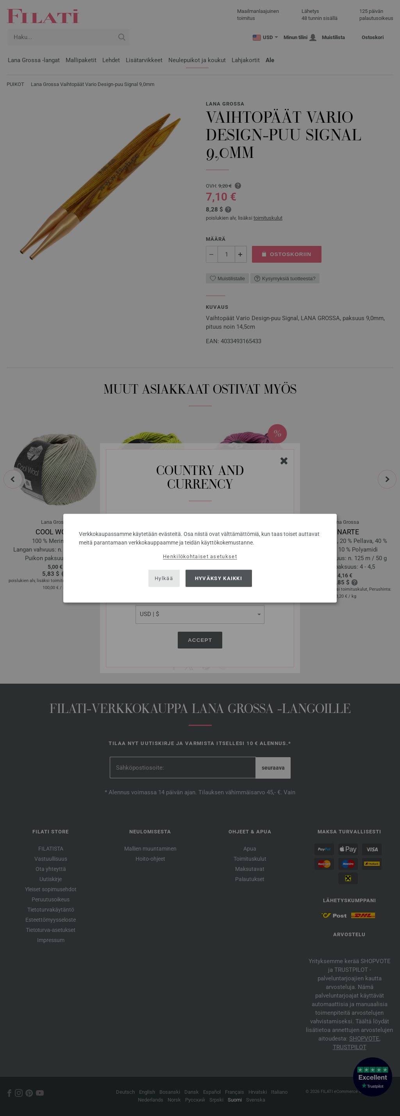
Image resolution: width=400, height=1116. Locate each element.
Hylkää (164, 578)
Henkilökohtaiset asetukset (200, 556)
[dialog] (200, 558)
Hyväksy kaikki (218, 578)
